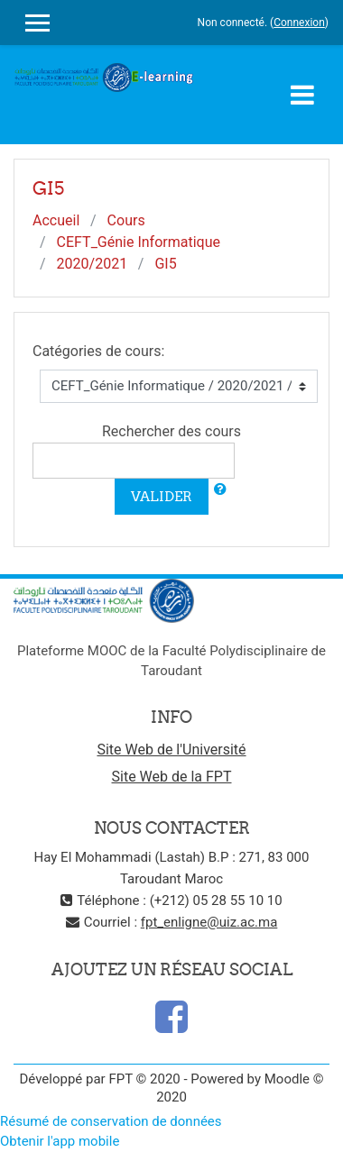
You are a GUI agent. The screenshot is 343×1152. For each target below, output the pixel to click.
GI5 (165, 263)
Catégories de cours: (98, 351)
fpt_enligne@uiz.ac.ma (209, 922)
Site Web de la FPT (172, 776)
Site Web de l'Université (171, 749)
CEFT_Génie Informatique (138, 242)
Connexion (299, 22)
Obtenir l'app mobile (59, 1141)
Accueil (55, 220)
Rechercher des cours (171, 431)
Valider (161, 496)
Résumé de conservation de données (111, 1121)
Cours (126, 220)
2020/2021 (92, 263)
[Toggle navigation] (302, 95)
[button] (220, 490)
